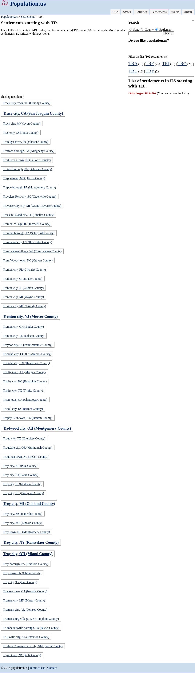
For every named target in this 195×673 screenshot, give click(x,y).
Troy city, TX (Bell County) (20, 582)
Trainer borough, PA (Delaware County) (27, 169)
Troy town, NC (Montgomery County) (26, 532)
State (134, 29)
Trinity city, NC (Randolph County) (25, 381)
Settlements (159, 12)
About (188, 12)
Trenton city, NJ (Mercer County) (30, 316)
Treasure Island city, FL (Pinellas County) (28, 214)
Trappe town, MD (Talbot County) (24, 178)
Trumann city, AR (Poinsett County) (25, 609)
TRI (165, 63)
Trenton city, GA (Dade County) (22, 278)
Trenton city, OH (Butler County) (23, 326)
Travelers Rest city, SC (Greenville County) (29, 196)
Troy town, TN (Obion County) (22, 573)
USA (115, 12)
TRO (182, 63)
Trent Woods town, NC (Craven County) (28, 260)
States (127, 12)
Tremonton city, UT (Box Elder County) (27, 242)
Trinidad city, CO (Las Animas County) (27, 354)
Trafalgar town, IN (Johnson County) (25, 141)
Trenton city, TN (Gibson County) (24, 335)
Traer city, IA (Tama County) (20, 132)
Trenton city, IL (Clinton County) (23, 287)
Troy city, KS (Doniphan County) (23, 493)
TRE (149, 63)
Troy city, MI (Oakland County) (29, 503)
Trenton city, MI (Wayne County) (23, 297)
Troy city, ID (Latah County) (20, 475)
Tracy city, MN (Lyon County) (21, 123)
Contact (52, 667)
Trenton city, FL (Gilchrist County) (24, 269)
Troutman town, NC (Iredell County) (25, 456)
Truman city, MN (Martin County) (24, 600)
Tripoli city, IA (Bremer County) (23, 408)
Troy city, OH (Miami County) (28, 554)
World (175, 12)
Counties (141, 12)
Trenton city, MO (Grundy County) (24, 306)
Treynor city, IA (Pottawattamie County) (27, 344)
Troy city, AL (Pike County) (20, 465)
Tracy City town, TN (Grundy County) (26, 103)
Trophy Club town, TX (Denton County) (28, 418)
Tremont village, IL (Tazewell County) (26, 224)
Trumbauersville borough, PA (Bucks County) (31, 627)
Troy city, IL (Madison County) (22, 484)
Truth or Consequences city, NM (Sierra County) (33, 646)
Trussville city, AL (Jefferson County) (26, 637)
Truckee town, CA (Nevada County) (25, 591)
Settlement (163, 29)
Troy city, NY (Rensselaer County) (31, 542)
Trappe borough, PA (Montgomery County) (29, 187)
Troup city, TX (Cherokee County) (24, 438)
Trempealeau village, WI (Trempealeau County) (32, 251)
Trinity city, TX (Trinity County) (23, 390)
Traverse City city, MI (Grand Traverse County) (32, 205)
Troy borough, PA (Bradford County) (25, 564)
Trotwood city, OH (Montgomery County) (37, 428)
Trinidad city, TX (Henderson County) (26, 363)
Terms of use (37, 667)
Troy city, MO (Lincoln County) (22, 513)
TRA (132, 63)
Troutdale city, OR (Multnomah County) (27, 447)
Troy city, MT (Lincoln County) (22, 522)
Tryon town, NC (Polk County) (22, 655)
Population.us (28, 3)
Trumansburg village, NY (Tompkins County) (31, 618)
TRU (132, 70)
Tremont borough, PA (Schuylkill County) (28, 233)
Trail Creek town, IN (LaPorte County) (27, 160)
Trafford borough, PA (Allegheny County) (28, 151)
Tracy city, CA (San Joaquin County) (33, 113)
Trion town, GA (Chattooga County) (25, 399)
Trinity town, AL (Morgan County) (24, 372)
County (147, 29)
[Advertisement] (63, 65)
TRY (149, 70)
